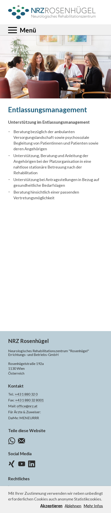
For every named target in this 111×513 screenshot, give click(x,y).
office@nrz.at (27, 406)
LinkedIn (31, 463)
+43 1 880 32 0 (26, 394)
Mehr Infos (93, 505)
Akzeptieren (51, 505)
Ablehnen (73, 505)
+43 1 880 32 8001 (29, 400)
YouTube (21, 463)
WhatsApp (11, 440)
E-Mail (21, 440)
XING (11, 463)
